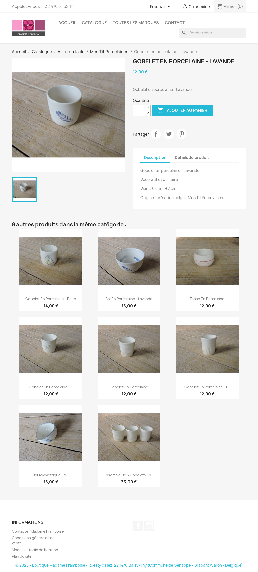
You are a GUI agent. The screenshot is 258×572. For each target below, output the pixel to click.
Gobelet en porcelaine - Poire (50, 298)
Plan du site (22, 556)
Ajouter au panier (182, 110)
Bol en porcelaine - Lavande (128, 298)
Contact (175, 22)
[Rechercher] (212, 33)
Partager (156, 134)
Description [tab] (155, 157)
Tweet (169, 134)
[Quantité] (139, 110)
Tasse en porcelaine (207, 298)
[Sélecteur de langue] (161, 7)
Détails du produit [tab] (192, 157)
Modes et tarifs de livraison (35, 549)
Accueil (67, 22)
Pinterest (182, 134)
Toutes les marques (136, 22)
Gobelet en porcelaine (129, 387)
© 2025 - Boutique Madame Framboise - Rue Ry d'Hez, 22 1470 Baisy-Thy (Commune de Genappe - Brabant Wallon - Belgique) (129, 565)
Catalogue (94, 22)
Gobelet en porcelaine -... (51, 387)
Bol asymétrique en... (51, 475)
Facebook (138, 526)
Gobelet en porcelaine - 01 (207, 387)
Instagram (149, 526)
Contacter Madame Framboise (38, 531)
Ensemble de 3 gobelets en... (129, 475)
